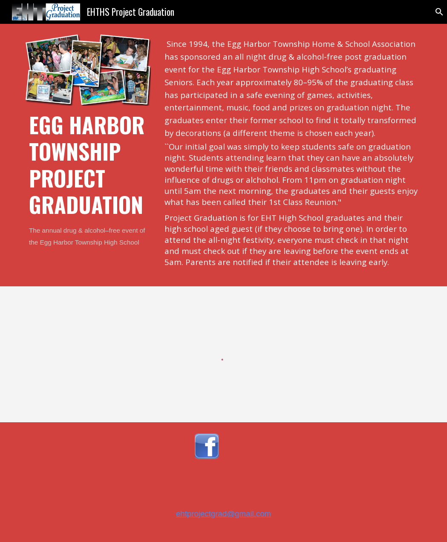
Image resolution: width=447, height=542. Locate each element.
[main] (88, 180)
